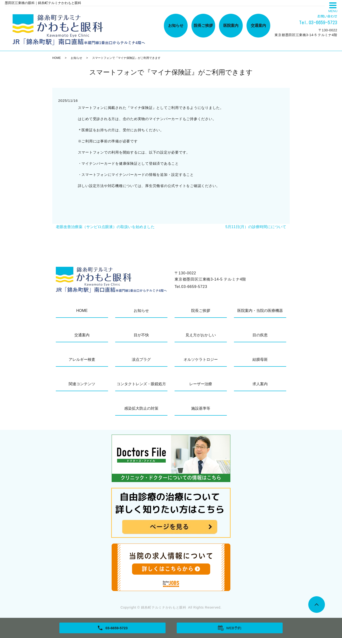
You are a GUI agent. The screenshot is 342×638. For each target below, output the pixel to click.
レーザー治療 (200, 384)
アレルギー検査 (82, 359)
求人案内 (260, 384)
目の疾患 (260, 335)
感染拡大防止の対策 (141, 408)
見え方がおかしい (200, 335)
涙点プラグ (141, 359)
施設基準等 (200, 408)
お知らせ (175, 25)
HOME (56, 58)
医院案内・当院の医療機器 (260, 311)
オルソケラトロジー (201, 359)
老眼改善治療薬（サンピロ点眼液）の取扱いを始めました (105, 227)
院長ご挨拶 (203, 25)
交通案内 (258, 25)
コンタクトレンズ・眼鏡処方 (141, 384)
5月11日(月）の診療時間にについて (255, 227)
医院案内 (230, 25)
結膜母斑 (260, 359)
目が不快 (141, 335)
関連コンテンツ (82, 384)
